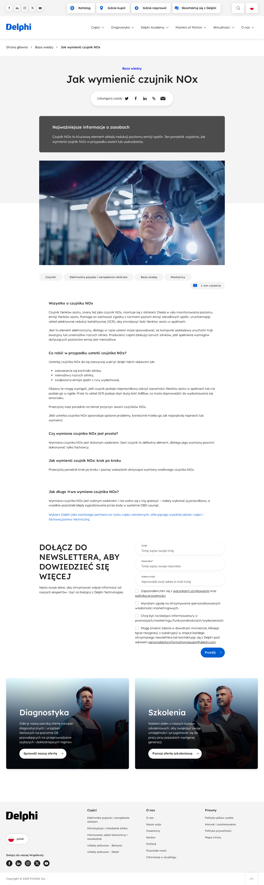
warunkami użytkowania (191, 591)
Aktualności (224, 27)
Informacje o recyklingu (161, 857)
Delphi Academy (155, 27)
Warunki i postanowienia (220, 824)
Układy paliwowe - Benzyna (104, 845)
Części (98, 27)
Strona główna (17, 47)
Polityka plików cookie (219, 817)
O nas (248, 27)
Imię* (144, 545)
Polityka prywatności (218, 830)
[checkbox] (136, 590)
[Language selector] (252, 8)
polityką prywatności (150, 596)
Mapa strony (213, 837)
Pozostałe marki (156, 850)
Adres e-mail (148, 576)
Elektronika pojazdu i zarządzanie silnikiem (108, 819)
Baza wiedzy (44, 47)
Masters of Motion (191, 27)
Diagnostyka (122, 27)
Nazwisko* (147, 561)
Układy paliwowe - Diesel (103, 851)
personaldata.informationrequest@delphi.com (182, 642)
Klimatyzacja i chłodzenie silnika (107, 828)
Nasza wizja (153, 824)
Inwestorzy (153, 830)
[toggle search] (238, 8)
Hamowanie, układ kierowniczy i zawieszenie (107, 836)
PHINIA (151, 843)
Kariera (150, 837)
